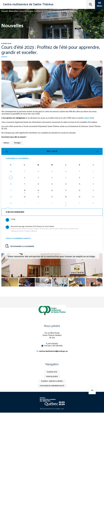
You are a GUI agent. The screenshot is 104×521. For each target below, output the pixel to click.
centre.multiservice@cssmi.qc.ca (53, 351)
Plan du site (52, 372)
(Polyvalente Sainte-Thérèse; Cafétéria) (54, 228)
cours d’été (89, 118)
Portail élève (52, 376)
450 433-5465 (58, 345)
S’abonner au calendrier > (17, 158)
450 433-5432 (53, 344)
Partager (17, 143)
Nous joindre (52, 326)
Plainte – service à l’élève (52, 381)
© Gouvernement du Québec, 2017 (52, 408)
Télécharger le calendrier (20, 246)
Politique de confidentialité (52, 386)
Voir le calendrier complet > (18, 238)
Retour (6, 143)
